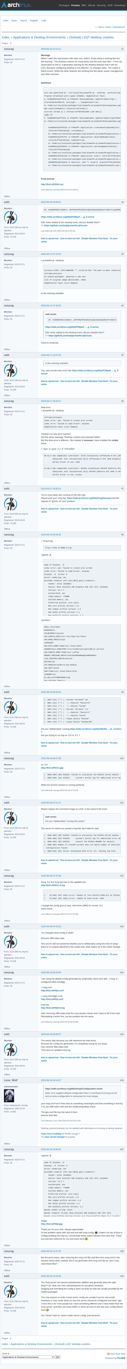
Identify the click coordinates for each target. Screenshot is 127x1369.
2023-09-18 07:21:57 (51, 802)
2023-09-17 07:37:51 (51, 254)
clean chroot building (51, 1134)
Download (119, 5)
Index (5, 20)
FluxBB (121, 1358)
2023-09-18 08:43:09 (51, 972)
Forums (75, 5)
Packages (64, 5)
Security (101, 5)
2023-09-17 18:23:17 (51, 401)
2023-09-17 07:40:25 (51, 305)
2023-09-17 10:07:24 (51, 355)
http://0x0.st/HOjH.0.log (53, 1008)
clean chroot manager (54, 1137)
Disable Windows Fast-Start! (94, 238)
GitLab (91, 5)
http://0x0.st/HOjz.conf (52, 990)
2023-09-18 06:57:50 (51, 758)
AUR (110, 5)
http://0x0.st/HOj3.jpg (52, 1224)
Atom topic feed (117, 1354)
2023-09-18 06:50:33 (51, 692)
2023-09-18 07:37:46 (51, 876)
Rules (14, 20)
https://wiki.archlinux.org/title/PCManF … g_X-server (68, 217)
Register (34, 20)
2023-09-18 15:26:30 (51, 1276)
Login (44, 20)
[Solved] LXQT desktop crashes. (91, 37)
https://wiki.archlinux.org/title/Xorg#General (89, 498)
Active (108, 27)
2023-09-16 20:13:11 (51, 49)
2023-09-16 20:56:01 (51, 202)
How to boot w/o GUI (70, 238)
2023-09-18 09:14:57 (51, 1080)
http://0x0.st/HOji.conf (52, 999)
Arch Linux (16, 5)
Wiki (84, 5)
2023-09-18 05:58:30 (51, 534)
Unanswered (119, 27)
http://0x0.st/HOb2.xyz (52, 184)
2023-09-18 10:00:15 (51, 1149)
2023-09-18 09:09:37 (51, 1034)
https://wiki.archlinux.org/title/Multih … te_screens (96, 729)
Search (23, 20)
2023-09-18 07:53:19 (51, 926)
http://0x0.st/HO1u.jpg (52, 768)
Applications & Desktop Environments (39, 37)
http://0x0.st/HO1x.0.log (53, 885)
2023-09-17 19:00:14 (51, 488)
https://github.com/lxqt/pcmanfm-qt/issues (65, 225)
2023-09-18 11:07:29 (51, 1251)
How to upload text (50, 238)
